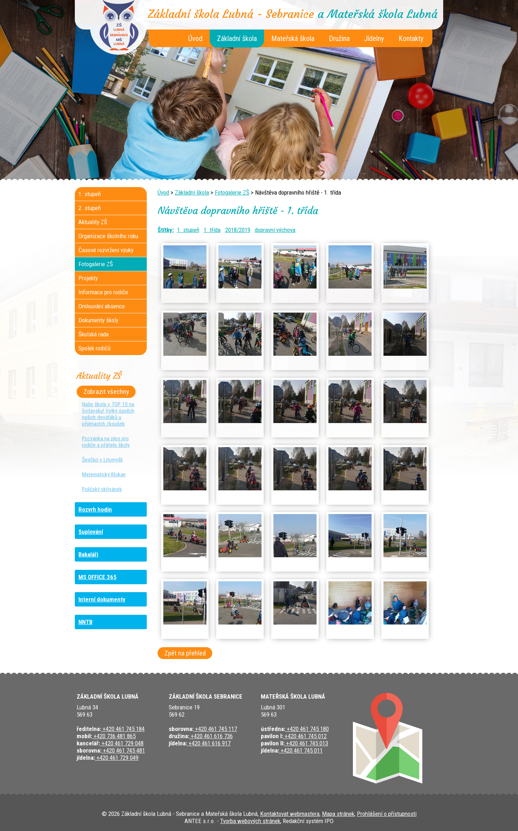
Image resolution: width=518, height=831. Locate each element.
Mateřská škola (292, 38)
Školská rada (93, 334)
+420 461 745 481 (123, 750)
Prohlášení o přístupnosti (387, 813)
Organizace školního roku (108, 236)
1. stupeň (188, 229)
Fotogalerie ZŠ (232, 192)
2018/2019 (237, 229)
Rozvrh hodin (95, 509)
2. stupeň (89, 208)
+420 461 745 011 (301, 750)
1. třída (212, 229)
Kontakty (411, 38)
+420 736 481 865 (114, 736)
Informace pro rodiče (103, 292)
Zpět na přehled (185, 653)
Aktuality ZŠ (92, 222)
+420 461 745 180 (307, 728)
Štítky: (166, 229)
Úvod (195, 38)
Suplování (90, 531)
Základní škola (237, 38)
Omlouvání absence (101, 306)
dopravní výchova (275, 229)
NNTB (85, 622)
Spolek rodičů (94, 348)
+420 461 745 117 (215, 728)
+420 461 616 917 (209, 743)
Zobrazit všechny (106, 392)
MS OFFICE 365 (97, 577)
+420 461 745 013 (306, 743)
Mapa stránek (338, 813)
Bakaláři (88, 554)
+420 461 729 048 (122, 743)
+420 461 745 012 (305, 736)
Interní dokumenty (102, 599)
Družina (339, 38)
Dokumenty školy (98, 320)
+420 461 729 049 (116, 757)
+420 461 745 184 (123, 728)
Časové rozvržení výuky (105, 250)
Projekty (88, 278)
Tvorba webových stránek (250, 821)
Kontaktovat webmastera (289, 813)
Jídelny (374, 38)
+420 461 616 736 (211, 736)
